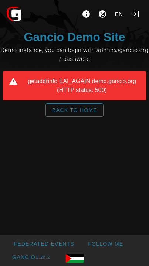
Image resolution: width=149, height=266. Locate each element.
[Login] (135, 14)
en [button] (119, 14)
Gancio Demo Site (74, 37)
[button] (43, 243)
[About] (86, 14)
